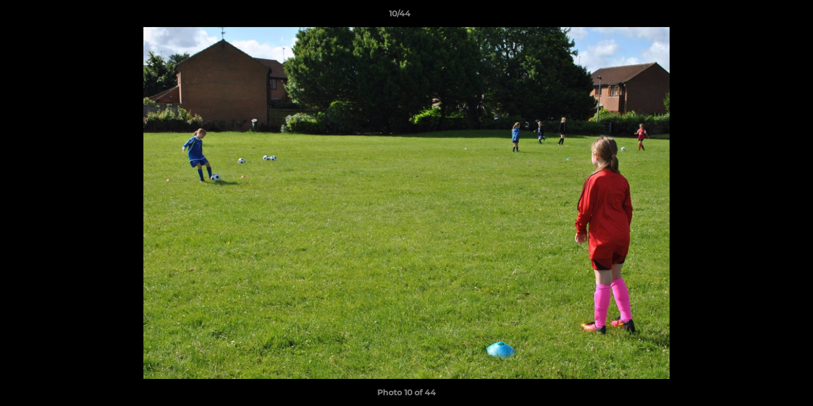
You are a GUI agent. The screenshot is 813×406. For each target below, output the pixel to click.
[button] (765, 16)
